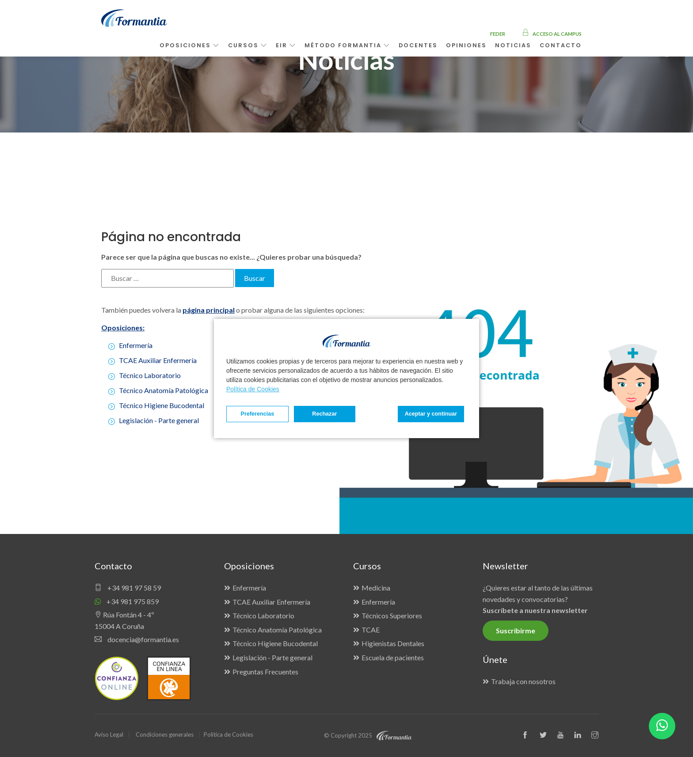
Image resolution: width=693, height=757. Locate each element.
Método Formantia (347, 45)
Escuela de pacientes (393, 657)
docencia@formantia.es (137, 639)
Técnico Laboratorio (150, 375)
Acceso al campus (552, 34)
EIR (286, 45)
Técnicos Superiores (392, 615)
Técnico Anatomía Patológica (163, 390)
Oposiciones (190, 45)
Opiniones (466, 45)
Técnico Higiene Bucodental (161, 405)
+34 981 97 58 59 (128, 587)
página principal (209, 310)
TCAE (371, 629)
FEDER (497, 34)
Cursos (247, 45)
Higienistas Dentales (393, 643)
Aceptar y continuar (431, 414)
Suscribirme (515, 630)
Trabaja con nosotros (523, 681)
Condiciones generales (165, 734)
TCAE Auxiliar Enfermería (158, 360)
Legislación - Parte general (159, 420)
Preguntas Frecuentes (265, 671)
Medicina (376, 587)
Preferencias (257, 414)
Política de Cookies (252, 389)
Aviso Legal (109, 734)
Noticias (513, 45)
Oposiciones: (123, 327)
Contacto (561, 45)
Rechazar (324, 414)
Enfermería (135, 345)
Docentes (418, 45)
